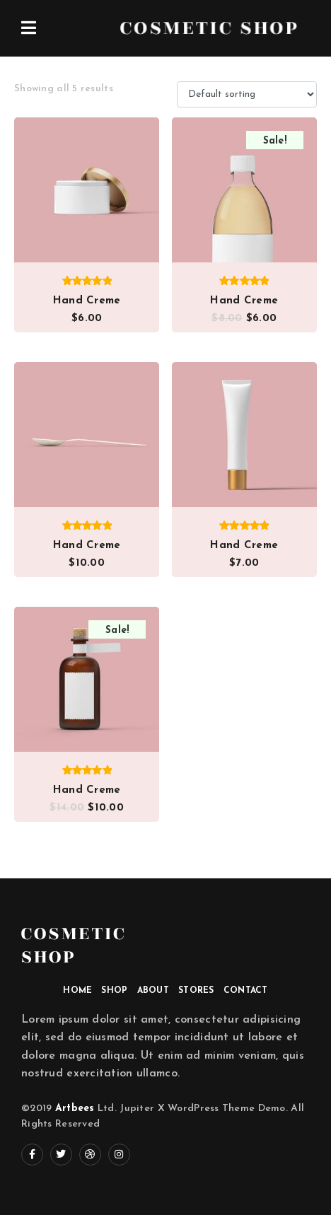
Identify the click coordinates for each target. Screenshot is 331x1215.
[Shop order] (247, 94)
